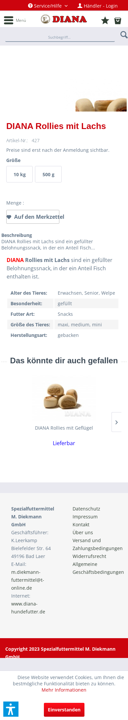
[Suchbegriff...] (60, 37)
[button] (10, 709)
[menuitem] (48, 6)
